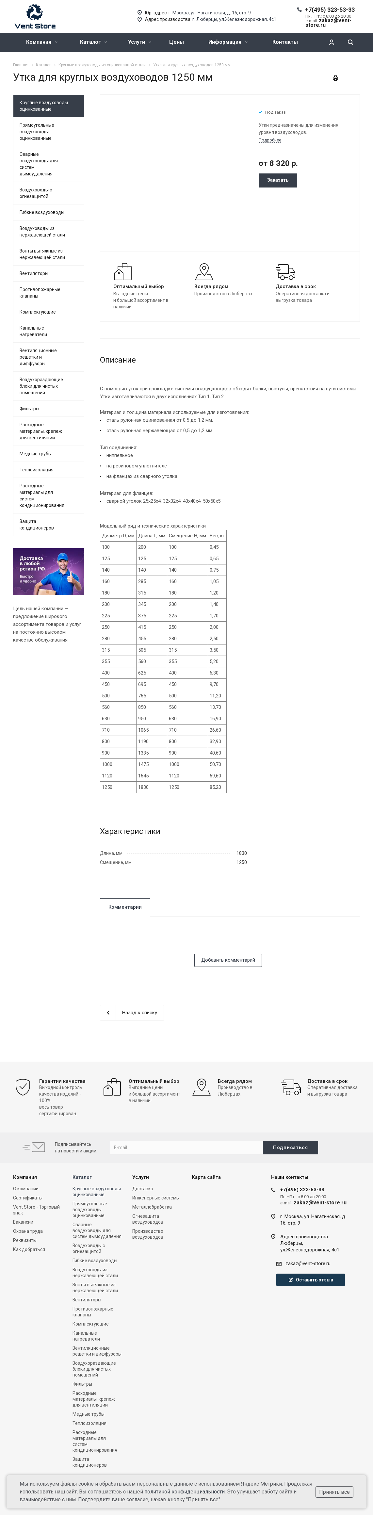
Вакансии (23, 1222)
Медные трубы (36, 453)
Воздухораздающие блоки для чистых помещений (41, 386)
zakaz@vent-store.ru (308, 1263)
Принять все (334, 1492)
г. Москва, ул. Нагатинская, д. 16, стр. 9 (210, 12)
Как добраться (29, 1249)
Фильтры (29, 408)
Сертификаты (27, 1197)
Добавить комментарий (228, 960)
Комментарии (125, 907)
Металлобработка (152, 1207)
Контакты (285, 42)
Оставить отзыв (310, 1279)
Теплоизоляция (37, 469)
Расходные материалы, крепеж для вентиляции (41, 431)
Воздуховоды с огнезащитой (36, 193)
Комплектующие (38, 312)
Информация (228, 42)
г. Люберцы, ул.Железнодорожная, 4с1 (234, 19)
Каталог (93, 42)
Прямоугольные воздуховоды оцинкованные (37, 131)
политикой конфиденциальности (184, 1492)
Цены (176, 42)
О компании (26, 1188)
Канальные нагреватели (33, 331)
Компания (41, 42)
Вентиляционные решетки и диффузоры (38, 357)
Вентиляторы (34, 273)
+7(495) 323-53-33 (330, 9)
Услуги (139, 42)
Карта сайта (206, 1177)
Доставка (142, 1188)
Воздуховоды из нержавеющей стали (42, 231)
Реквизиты (25, 1240)
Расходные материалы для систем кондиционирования (42, 495)
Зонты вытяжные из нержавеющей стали (42, 254)
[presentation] (149, 941)
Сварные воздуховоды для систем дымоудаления (39, 164)
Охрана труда (28, 1231)
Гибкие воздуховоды (42, 212)
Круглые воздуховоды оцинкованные (44, 106)
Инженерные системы (156, 1197)
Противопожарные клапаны (40, 293)
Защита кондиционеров (37, 524)
